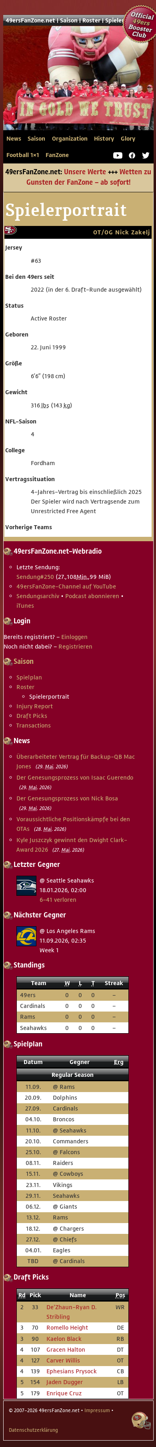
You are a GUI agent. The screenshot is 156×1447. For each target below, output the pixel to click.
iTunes (25, 605)
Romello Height (67, 1327)
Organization (70, 139)
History (104, 139)
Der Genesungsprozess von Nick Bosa (67, 798)
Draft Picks (31, 715)
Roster (91, 20)
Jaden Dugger (64, 1382)
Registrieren (75, 646)
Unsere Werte (85, 172)
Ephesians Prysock (71, 1371)
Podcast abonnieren (92, 596)
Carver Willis (63, 1360)
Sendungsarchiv (37, 596)
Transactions (33, 725)
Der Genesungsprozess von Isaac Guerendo (74, 777)
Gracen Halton (65, 1349)
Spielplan (29, 677)
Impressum (97, 1410)
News (13, 139)
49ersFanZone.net (78, 90)
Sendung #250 (35, 576)
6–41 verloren (58, 899)
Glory (128, 139)
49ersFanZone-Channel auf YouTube (66, 586)
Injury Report (34, 706)
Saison (69, 20)
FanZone (57, 155)
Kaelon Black (64, 1338)
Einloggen (74, 637)
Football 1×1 (22, 155)
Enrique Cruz (64, 1393)
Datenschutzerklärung (33, 1430)
